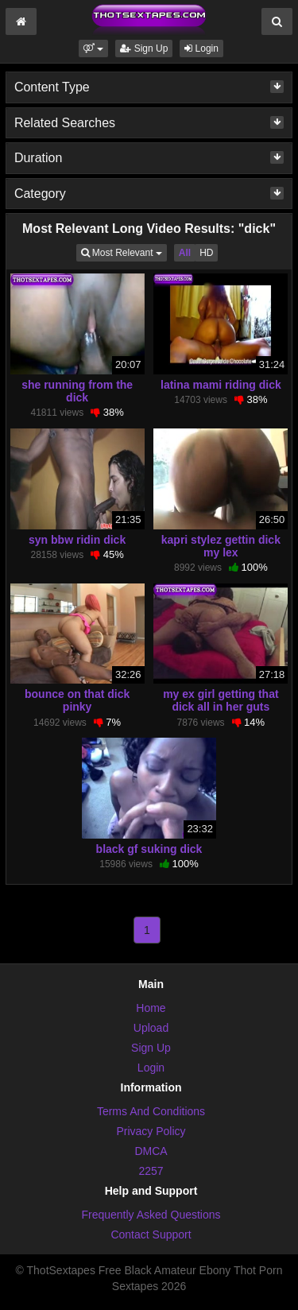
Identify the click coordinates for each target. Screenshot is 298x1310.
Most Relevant (124, 251)
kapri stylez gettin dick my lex (221, 546)
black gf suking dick (149, 849)
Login (201, 48)
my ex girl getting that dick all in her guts (220, 700)
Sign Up (144, 48)
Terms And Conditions (151, 1111)
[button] (93, 48)
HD (206, 252)
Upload (151, 1027)
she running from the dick (77, 391)
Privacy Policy (150, 1131)
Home (150, 1008)
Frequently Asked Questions (150, 1214)
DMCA (150, 1151)
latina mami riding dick (221, 384)
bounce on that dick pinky (77, 700)
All (185, 252)
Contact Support (150, 1234)
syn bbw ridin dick (77, 539)
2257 (150, 1171)
